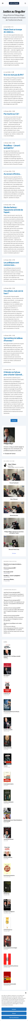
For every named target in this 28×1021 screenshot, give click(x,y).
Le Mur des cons (7, 693)
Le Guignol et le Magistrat (9, 911)
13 (14, 171)
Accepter (14, 1009)
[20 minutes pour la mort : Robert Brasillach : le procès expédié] (7, 813)
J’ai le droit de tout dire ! (9, 839)
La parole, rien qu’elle (8, 729)
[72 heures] (7, 759)
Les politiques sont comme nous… (13, 624)
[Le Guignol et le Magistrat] (7, 904)
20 (14, 111)
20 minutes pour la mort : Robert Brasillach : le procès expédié (13, 821)
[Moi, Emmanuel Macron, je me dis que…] (7, 704)
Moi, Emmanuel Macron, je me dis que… (12, 711)
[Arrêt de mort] (7, 886)
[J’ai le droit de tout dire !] (7, 832)
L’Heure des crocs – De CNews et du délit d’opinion (12, 657)
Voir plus (14, 420)
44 (14, 142)
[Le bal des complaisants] (7, 795)
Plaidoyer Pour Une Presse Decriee (11, 965)
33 (14, 369)
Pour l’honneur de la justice (9, 875)
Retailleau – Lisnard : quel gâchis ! (12, 575)
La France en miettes (8, 857)
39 (13, 72)
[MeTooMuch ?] (7, 668)
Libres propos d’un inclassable (10, 984)
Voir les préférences (14, 1017)
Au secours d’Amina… (9, 579)
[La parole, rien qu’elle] (7, 723)
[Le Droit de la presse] (7, 923)
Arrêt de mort (6, 893)
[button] (26, 992)
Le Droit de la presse (8, 929)
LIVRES (5, 641)
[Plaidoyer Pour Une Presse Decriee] (7, 959)
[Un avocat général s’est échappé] (7, 941)
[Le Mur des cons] (7, 686)
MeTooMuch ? (7, 675)
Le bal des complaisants (8, 802)
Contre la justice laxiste (8, 784)
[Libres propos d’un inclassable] (7, 977)
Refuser (14, 1013)
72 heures (6, 765)
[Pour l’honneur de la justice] (7, 868)
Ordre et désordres (8, 747)
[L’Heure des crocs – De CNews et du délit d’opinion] (7, 649)
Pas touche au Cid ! (8, 571)
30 (14, 204)
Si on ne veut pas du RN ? (10, 568)
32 (14, 288)
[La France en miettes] (7, 850)
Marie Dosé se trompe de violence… (13, 564)
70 (14, 260)
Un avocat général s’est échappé (10, 947)
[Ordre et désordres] (7, 741)
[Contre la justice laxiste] (7, 777)
